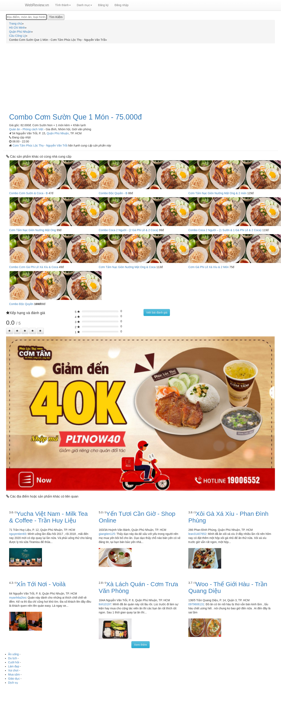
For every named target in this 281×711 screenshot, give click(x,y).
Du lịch (12, 658)
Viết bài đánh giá (156, 312)
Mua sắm (14, 674)
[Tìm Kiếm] (55, 17)
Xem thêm (140, 644)
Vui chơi (13, 670)
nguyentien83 (17, 533)
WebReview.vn (37, 5)
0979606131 (196, 604)
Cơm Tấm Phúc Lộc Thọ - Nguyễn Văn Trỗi (40, 145)
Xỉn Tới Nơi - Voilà (41, 584)
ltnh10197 (105, 604)
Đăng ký (103, 5)
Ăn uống (13, 654)
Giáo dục (14, 678)
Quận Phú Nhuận (58, 133)
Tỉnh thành (63, 5)
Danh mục (84, 5)
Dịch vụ (13, 682)
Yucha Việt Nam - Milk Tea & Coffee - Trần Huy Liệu (48, 517)
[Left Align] (9, 331)
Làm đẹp (13, 666)
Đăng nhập (122, 5)
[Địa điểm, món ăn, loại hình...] (26, 17)
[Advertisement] (140, 75)
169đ (37, 304)
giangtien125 (107, 533)
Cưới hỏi (13, 662)
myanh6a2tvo (17, 597)
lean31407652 (197, 533)
